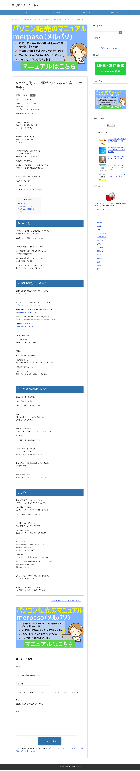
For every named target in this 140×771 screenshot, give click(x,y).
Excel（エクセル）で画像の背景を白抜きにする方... (117, 141)
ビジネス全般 (101, 237)
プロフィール (55, 13)
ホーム (26, 13)
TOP (21, 20)
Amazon (99, 223)
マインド (100, 241)
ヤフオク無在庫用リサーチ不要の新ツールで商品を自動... (116, 150)
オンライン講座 (84, 13)
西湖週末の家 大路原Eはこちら (28, 327)
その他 (33, 95)
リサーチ (100, 248)
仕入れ (99, 255)
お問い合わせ (114, 13)
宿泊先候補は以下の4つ (25, 207)
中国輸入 (100, 252)
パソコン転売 (101, 234)
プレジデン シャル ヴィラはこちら (29, 306)
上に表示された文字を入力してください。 (30, 704)
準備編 (99, 266)
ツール (99, 230)
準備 (98, 262)
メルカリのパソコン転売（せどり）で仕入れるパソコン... (116, 177)
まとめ (19, 212)
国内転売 (100, 259)
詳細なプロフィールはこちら (111, 49)
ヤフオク (100, 244)
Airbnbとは (21, 204)
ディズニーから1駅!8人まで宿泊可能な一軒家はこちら (36, 320)
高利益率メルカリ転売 (29, 5)
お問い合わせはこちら (103, 210)
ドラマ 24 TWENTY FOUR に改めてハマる (66, 601)
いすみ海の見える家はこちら (27, 313)
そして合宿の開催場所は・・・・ (28, 209)
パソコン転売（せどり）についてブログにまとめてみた (116, 168)
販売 (98, 269)
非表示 (30, 200)
